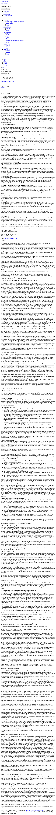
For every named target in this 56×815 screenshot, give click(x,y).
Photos (8, 28)
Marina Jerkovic (7, 27)
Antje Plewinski (7, 32)
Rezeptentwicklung (8, 15)
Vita (7, 24)
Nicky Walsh (6, 49)
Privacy (5, 65)
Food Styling (7, 14)
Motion (5, 12)
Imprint (5, 63)
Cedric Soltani (7, 44)
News (5, 59)
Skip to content (4, 1)
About (5, 61)
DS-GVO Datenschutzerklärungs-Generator (36, 810)
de (3, 67)
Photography (6, 11)
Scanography (9, 23)
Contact (5, 62)
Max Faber (6, 20)
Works (7, 25)
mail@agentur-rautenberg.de (7, 81)
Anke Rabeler (7, 38)
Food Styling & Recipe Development (15, 21)
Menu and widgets (5, 8)
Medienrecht (29, 811)
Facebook (3, 87)
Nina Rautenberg (5, 3)
